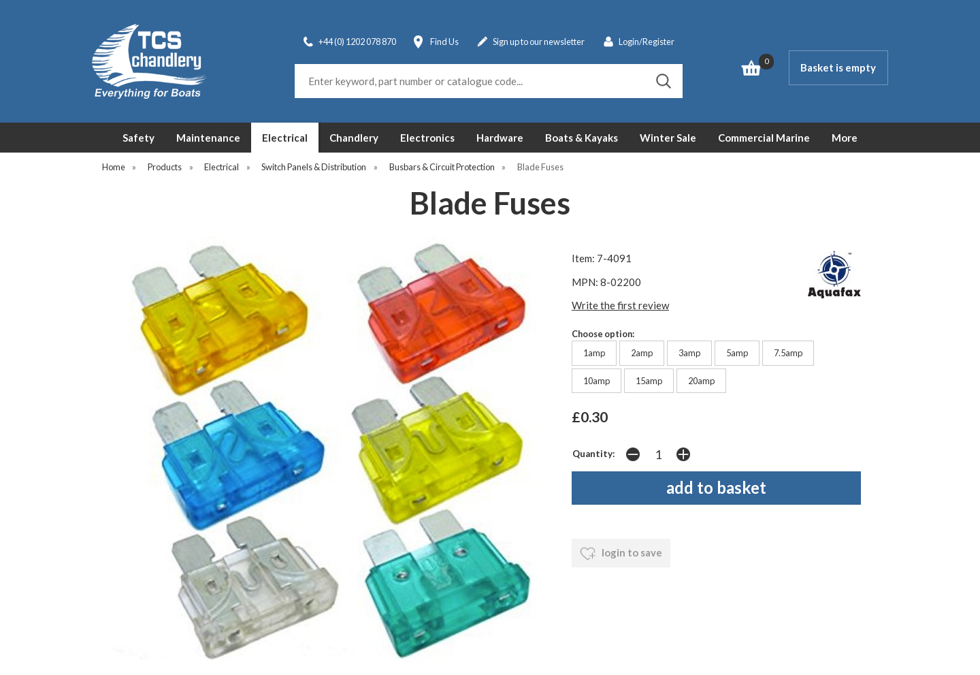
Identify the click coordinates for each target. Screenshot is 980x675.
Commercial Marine (764, 137)
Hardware (499, 137)
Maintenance (208, 137)
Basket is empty (838, 67)
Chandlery (353, 137)
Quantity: (593, 453)
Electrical (285, 137)
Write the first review (620, 305)
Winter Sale (668, 137)
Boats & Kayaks (581, 137)
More (845, 137)
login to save (621, 554)
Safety (138, 137)
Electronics (427, 137)
